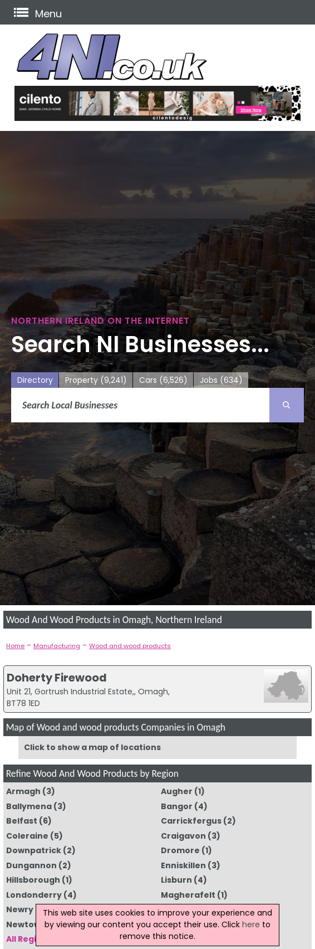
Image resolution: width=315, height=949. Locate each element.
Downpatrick (33, 850)
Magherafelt (188, 895)
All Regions (29, 939)
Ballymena (29, 806)
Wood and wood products (130, 645)
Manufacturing (56, 645)
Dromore (180, 850)
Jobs (221, 380)
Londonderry (34, 895)
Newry (19, 909)
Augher (177, 791)
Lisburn (176, 879)
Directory (35, 380)
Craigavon (183, 835)
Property (96, 380)
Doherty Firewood (57, 677)
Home (15, 645)
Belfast (21, 820)
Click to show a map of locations (92, 747)
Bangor (177, 806)
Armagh (23, 791)
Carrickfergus (191, 820)
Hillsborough (33, 879)
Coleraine (27, 835)
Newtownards (36, 924)
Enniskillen (183, 865)
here (251, 924)
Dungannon (31, 865)
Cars (163, 380)
